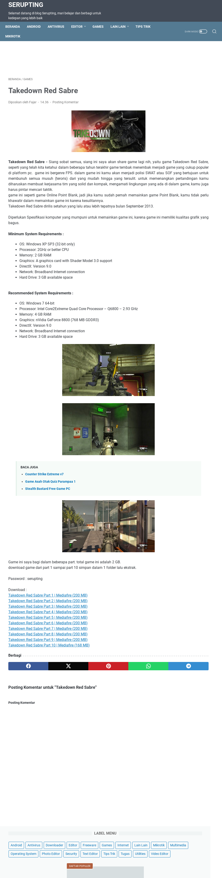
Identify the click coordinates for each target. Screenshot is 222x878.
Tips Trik (146, 26)
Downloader (172, 71)
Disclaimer (108, 861)
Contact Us (44, 861)
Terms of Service (84, 861)
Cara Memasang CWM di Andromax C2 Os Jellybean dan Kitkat (187, 213)
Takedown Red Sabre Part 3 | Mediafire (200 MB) (48, 631)
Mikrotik (15, 36)
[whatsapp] (103, 691)
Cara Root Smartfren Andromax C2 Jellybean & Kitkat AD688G (186, 175)
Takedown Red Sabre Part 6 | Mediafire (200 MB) (48, 648)
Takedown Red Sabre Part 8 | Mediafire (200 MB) (48, 659)
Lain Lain (121, 26)
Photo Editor (173, 106)
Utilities (169, 123)
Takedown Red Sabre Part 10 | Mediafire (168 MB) (49, 670)
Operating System (198, 97)
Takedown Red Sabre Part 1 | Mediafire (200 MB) (48, 620)
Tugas (206, 114)
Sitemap (62, 861)
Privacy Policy (130, 861)
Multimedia (172, 97)
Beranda (15, 26)
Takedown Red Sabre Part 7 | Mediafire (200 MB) (48, 654)
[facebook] (22, 691)
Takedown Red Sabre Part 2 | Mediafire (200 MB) (48, 626)
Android (37, 26)
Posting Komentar (65, 105)
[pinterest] (76, 691)
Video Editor (188, 123)
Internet (204, 80)
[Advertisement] (92, 59)
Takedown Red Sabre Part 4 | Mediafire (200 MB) (48, 637)
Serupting (25, 5)
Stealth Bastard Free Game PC (47, 514)
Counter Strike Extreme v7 (44, 499)
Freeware (170, 80)
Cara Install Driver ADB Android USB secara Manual (184, 284)
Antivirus (59, 26)
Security (193, 106)
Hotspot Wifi (194, 861)
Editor (80, 26)
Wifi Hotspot (172, 861)
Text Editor (171, 114)
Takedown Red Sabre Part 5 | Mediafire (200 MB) (48, 642)
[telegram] (131, 691)
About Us (151, 861)
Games (101, 26)
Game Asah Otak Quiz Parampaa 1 (50, 507)
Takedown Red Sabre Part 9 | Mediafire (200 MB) (48, 665)
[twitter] (49, 691)
